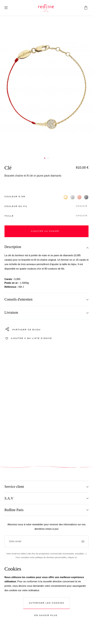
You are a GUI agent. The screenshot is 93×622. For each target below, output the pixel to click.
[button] (46, 206)
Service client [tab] (14, 486)
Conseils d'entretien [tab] (18, 299)
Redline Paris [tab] (14, 510)
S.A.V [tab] (8, 498)
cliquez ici (72, 557)
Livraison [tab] (11, 312)
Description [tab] (12, 247)
